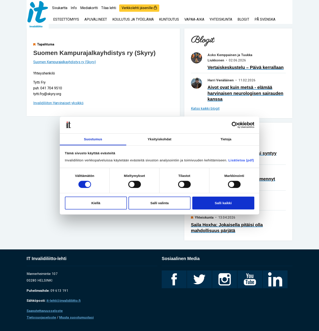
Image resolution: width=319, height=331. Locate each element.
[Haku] (285, 5)
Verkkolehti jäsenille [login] (139, 8)
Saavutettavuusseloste (45, 311)
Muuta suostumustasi (76, 317)
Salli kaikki (223, 203)
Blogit (243, 19)
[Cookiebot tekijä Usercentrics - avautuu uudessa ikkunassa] (235, 125)
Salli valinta (159, 203)
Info (74, 8)
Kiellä (95, 203)
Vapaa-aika (194, 19)
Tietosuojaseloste (41, 317)
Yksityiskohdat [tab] (159, 139)
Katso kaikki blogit (205, 108)
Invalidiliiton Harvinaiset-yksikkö (58, 103)
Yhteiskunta (221, 19)
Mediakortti (89, 8)
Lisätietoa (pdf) (241, 160)
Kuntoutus (169, 19)
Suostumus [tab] (93, 139)
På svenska (265, 19)
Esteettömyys (66, 19)
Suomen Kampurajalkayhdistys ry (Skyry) (64, 62)
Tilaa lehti (108, 8)
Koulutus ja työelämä (133, 19)
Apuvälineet (95, 19)
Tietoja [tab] (226, 139)
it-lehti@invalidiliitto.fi (64, 301)
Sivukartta (59, 8)
